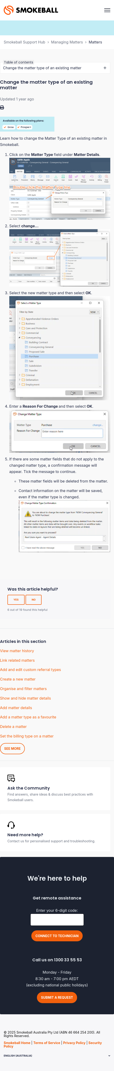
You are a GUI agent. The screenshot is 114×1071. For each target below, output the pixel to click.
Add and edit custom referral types (30, 669)
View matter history (17, 650)
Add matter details (16, 707)
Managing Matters (67, 42)
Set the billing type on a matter (27, 736)
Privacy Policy (74, 1043)
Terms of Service (46, 1043)
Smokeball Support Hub (24, 42)
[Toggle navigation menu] (107, 10)
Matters (95, 42)
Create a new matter (18, 679)
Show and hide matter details (25, 698)
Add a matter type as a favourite (28, 717)
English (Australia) (18, 1055)
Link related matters (17, 660)
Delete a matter (13, 726)
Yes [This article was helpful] (16, 599)
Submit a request (57, 997)
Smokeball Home (17, 1043)
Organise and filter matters (23, 688)
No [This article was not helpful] (34, 599)
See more (12, 748)
